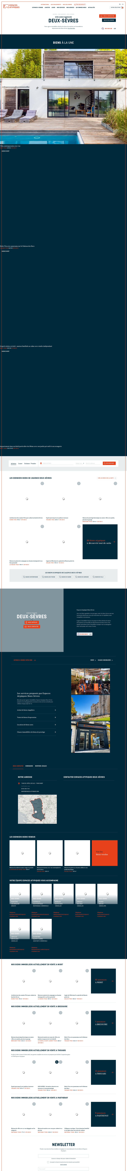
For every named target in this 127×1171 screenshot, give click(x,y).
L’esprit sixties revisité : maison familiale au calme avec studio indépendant (26, 346)
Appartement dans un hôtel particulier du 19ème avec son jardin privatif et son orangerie (31, 446)
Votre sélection (117, 7)
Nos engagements (56, 4)
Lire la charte (63, 1164)
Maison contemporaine (31, 577)
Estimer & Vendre (37, 7)
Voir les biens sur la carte (106, 478)
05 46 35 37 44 (25, 788)
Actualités (91, 7)
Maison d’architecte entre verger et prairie (21, 867)
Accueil (55, 14)
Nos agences (70, 7)
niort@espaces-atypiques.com (30, 791)
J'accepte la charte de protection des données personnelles (65, 1162)
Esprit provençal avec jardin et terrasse (57, 518)
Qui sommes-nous (81, 7)
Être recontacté (80, 4)
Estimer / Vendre (30, 463)
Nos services (61, 7)
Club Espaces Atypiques (19, 1056)
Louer (53, 7)
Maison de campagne (83, 577)
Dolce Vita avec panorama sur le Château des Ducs (17, 246)
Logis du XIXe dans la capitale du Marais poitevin (60, 561)
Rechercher (110, 463)
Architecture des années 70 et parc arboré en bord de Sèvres (26, 518)
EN (122, 4)
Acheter (47, 7)
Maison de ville (99, 577)
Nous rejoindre (67, 4)
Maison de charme (66, 577)
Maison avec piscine (49, 577)
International (45, 4)
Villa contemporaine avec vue (10, 146)
